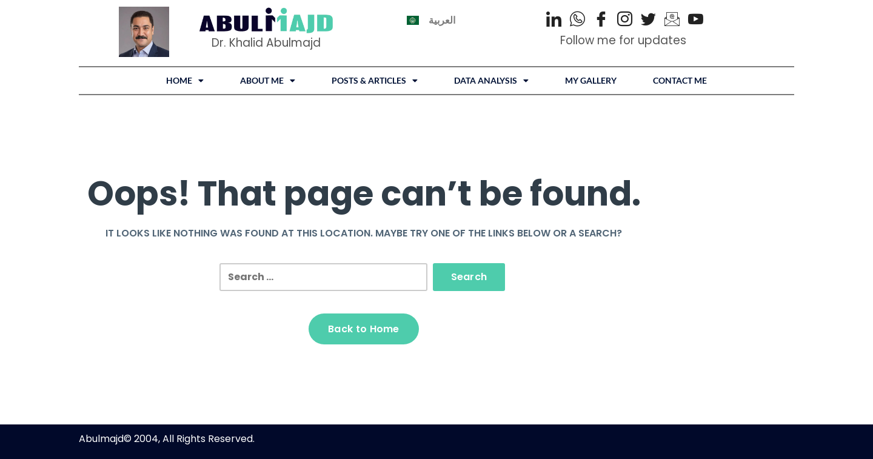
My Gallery (591, 80)
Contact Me (680, 80)
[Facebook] (601, 21)
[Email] (672, 21)
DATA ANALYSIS (491, 80)
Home (185, 80)
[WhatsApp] (577, 21)
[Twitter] (648, 21)
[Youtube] (695, 21)
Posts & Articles (375, 80)
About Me (267, 80)
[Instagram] (624, 21)
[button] (185, 80)
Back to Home (364, 329)
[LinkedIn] (553, 21)
